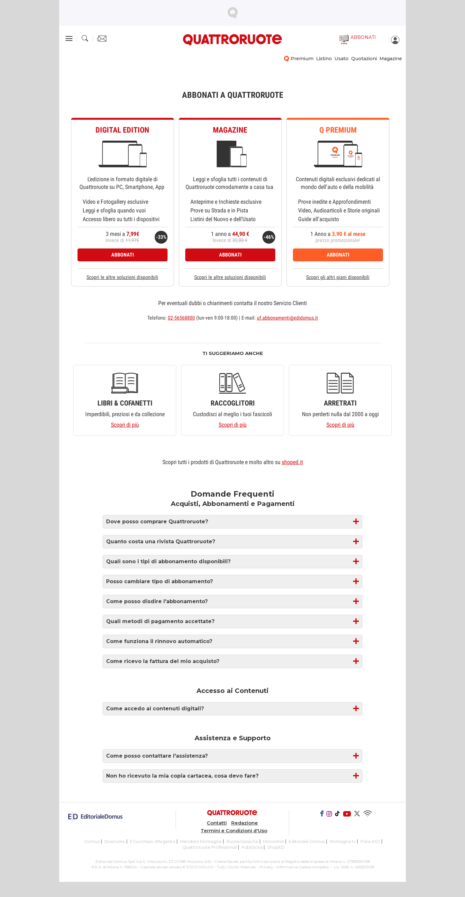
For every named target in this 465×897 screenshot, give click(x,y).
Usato (341, 58)
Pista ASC (370, 841)
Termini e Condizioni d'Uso (234, 831)
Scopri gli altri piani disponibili (337, 277)
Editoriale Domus (307, 841)
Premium (302, 58)
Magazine (390, 58)
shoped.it (292, 462)
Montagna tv (343, 841)
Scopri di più (125, 425)
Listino (324, 58)
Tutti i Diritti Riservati (236, 867)
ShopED (276, 847)
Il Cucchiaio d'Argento (152, 841)
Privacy (266, 867)
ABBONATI (122, 255)
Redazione (244, 823)
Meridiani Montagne (201, 841)
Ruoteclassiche (242, 841)
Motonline (273, 841)
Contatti (217, 823)
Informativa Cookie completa (302, 867)
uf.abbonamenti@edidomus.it (287, 318)
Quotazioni (364, 58)
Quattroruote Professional (209, 847)
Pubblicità (252, 847)
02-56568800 (181, 318)
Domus (92, 841)
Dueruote (115, 841)
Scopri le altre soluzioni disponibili (122, 277)
